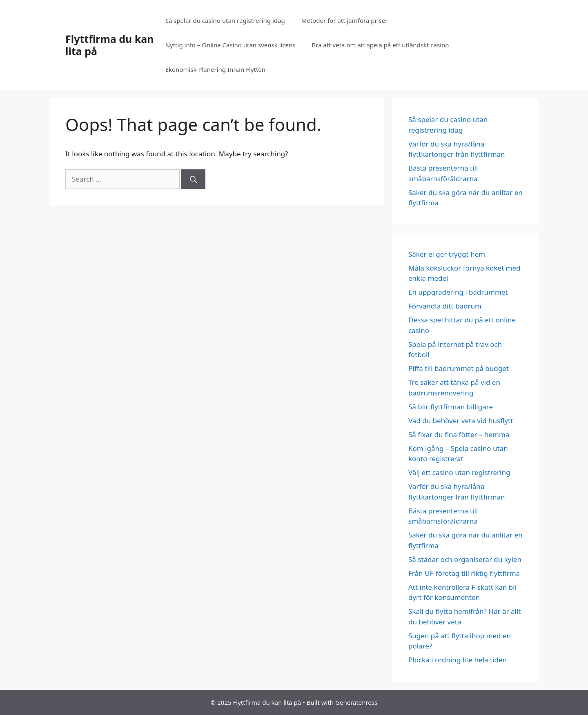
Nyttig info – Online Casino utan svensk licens (230, 45)
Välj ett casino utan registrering (459, 472)
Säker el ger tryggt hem (446, 254)
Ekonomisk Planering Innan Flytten (215, 69)
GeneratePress (356, 702)
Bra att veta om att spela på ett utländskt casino (380, 45)
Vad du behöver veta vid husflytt (461, 420)
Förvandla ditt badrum (444, 306)
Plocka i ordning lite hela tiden (457, 659)
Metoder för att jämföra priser (344, 20)
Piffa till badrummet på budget (458, 368)
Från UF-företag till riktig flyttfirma (464, 573)
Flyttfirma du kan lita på (109, 45)
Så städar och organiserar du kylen (464, 559)
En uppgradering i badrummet (458, 292)
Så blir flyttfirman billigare (451, 406)
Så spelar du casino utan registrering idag (225, 20)
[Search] (193, 179)
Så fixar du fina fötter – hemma (460, 434)
